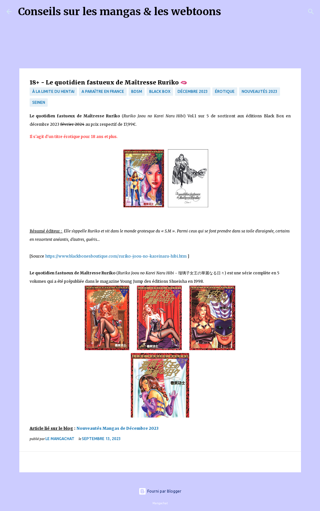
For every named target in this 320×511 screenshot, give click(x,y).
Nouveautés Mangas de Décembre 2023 (117, 428)
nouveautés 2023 (259, 91)
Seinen (38, 102)
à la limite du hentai (53, 91)
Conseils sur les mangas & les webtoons (119, 11)
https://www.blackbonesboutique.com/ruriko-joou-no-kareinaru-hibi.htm (116, 256)
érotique (225, 91)
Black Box (159, 91)
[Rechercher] (230, 11)
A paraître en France (103, 91)
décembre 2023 (193, 91)
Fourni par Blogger (160, 491)
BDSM (136, 91)
